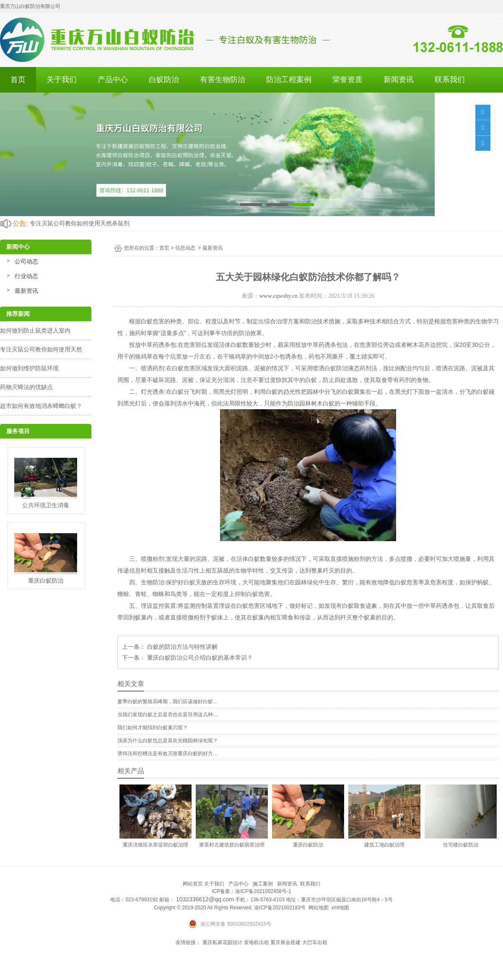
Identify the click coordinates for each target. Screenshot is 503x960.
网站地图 (319, 908)
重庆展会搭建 (285, 942)
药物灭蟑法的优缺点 (26, 387)
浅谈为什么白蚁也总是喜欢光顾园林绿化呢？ (167, 740)
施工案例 (263, 884)
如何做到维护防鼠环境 (29, 368)
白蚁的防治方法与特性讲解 (181, 646)
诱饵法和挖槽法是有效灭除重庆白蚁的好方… (167, 753)
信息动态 (185, 248)
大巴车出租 (314, 942)
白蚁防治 (164, 79)
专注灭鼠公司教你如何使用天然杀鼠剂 (80, 223)
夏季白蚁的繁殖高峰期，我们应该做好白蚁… (167, 702)
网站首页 (193, 884)
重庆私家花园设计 (222, 942)
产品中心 (113, 79)
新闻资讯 (399, 79)
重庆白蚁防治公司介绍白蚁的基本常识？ (199, 657)
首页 (18, 79)
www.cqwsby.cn (278, 296)
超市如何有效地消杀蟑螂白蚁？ (41, 406)
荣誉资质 (347, 79)
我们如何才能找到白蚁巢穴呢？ (152, 727)
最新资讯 (26, 290)
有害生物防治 (222, 79)
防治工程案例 (288, 79)
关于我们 (62, 79)
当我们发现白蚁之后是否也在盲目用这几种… (167, 714)
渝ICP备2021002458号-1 (263, 891)
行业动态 (26, 276)
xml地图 (340, 908)
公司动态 (26, 261)
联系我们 (450, 79)
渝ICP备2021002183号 (280, 908)
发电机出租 (256, 942)
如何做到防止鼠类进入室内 (35, 330)
